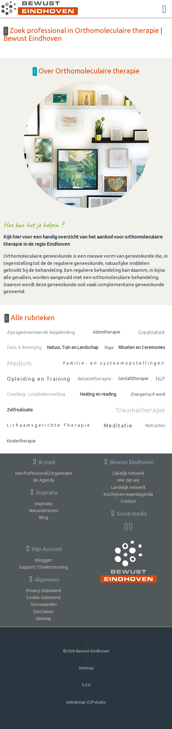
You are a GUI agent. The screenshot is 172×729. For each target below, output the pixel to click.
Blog (43, 517)
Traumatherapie (140, 410)
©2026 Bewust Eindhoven (86, 647)
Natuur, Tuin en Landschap (72, 347)
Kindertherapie (21, 440)
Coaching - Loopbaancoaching (36, 394)
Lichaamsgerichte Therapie (49, 425)
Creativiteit (151, 332)
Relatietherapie (94, 378)
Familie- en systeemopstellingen (114, 363)
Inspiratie (44, 503)
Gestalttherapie (133, 378)
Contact (128, 501)
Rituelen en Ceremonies (141, 347)
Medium (19, 363)
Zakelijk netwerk (128, 473)
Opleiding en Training (38, 379)
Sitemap (43, 618)
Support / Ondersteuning (43, 567)
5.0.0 (86, 681)
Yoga (108, 347)
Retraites (155, 425)
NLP (160, 379)
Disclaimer (44, 611)
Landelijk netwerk (128, 487)
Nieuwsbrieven (43, 510)
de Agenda (43, 480)
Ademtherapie (106, 332)
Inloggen (43, 560)
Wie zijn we (128, 480)
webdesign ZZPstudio (86, 698)
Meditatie (118, 425)
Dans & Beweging (24, 347)
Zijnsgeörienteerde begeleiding (41, 332)
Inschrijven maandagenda (128, 494)
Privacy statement (43, 590)
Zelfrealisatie (20, 409)
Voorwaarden (44, 604)
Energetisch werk (148, 394)
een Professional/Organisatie (43, 473)
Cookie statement (43, 597)
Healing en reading (98, 394)
